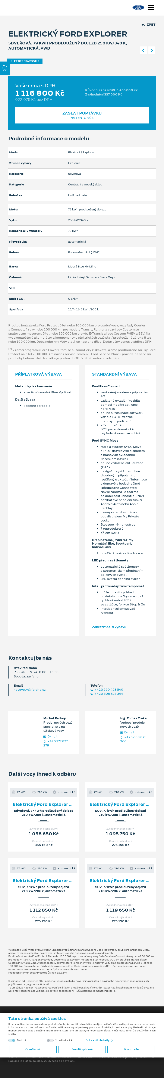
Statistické (64, 1040)
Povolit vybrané (82, 1049)
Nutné (21, 1040)
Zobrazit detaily (99, 1040)
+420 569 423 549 (107, 690)
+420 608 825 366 (107, 694)
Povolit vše (131, 1049)
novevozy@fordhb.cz (29, 689)
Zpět (148, 25)
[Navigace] (151, 8)
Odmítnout (32, 1049)
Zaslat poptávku (82, 115)
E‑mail (50, 736)
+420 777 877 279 (55, 743)
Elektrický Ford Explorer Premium (52, 804)
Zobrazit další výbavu (109, 627)
